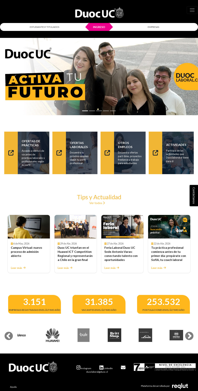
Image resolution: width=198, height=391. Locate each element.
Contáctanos (194, 195)
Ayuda (13, 386)
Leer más (18, 267)
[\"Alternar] (192, 10)
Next (186, 333)
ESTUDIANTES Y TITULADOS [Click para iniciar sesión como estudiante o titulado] (44, 27)
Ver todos (97, 203)
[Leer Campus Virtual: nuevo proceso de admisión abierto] (29, 227)
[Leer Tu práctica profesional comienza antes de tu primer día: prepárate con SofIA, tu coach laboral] (169, 227)
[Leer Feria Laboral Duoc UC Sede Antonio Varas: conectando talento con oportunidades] (122, 227)
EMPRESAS (153, 27)
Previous (6, 333)
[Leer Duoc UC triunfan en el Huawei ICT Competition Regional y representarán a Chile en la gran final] (76, 227)
